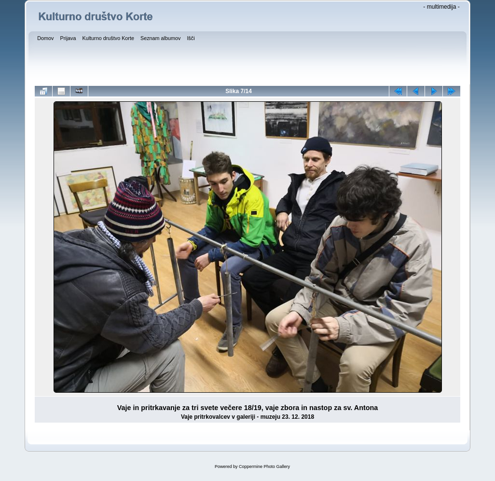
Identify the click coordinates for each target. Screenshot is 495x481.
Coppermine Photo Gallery (264, 466)
